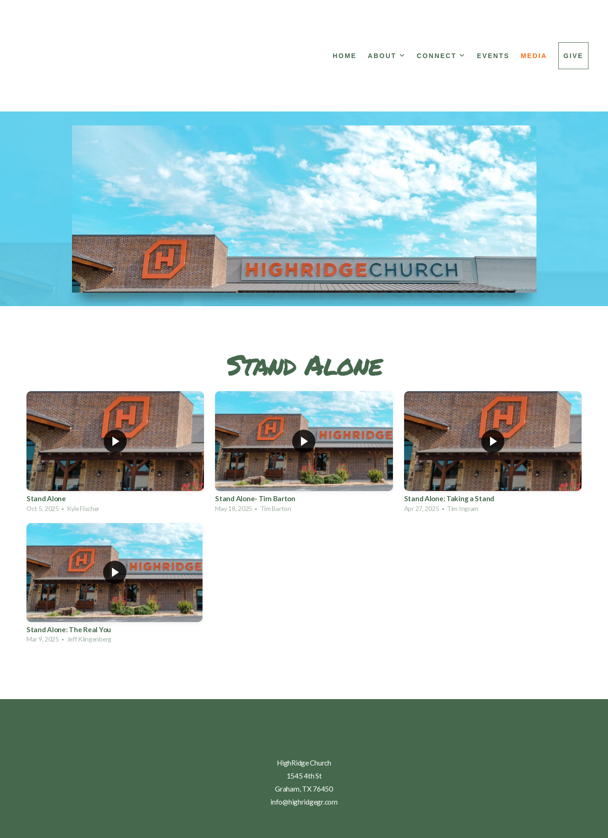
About (386, 55)
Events (493, 55)
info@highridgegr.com (303, 802)
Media (534, 55)
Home (345, 55)
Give (573, 55)
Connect (441, 55)
